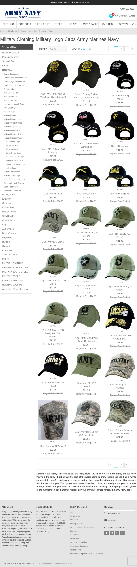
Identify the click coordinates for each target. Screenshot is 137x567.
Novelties (107, 24)
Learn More (85, 2)
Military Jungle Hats (12, 172)
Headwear (12, 31)
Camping (6, 203)
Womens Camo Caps (13, 190)
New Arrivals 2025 (11, 53)
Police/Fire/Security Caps (14, 179)
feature (5, 259)
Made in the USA (10, 57)
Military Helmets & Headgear (16, 134)
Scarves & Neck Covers (14, 183)
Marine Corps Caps (12, 112)
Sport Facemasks (11, 187)
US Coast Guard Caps (14, 157)
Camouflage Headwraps (14, 85)
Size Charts (75, 538)
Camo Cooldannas (11, 74)
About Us (74, 520)
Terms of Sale (76, 516)
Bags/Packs (8, 237)
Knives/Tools (8, 207)
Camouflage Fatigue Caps (15, 81)
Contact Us (74, 535)
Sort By (43, 49)
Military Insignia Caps (29, 31)
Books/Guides (9, 233)
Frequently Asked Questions (82, 527)
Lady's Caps (10, 168)
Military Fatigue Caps (13, 127)
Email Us (112, 520)
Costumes (7, 250)
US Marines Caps (12, 142)
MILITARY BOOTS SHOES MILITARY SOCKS (15, 274)
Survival (123, 24)
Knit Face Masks (11, 96)
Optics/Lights (8, 220)
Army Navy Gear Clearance (15, 289)
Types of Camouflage (79, 542)
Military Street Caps (12, 175)
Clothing (8, 24)
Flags (73, 24)
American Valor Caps (14, 160)
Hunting (6, 242)
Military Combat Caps (13, 123)
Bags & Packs (90, 24)
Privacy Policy (76, 523)
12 (79, 49)
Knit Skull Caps (10, 108)
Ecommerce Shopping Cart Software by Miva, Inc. (53, 563)
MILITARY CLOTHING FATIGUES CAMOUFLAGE (15, 265)
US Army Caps (11, 145)
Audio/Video (8, 229)
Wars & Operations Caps (15, 164)
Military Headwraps (12, 130)
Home (2, 31)
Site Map (73, 531)
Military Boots (8, 194)
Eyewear (6, 199)
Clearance (7, 246)
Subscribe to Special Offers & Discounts (86, 553)
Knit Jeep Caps (10, 100)
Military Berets (10, 115)
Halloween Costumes (79, 546)
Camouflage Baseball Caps (15, 78)
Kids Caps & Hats (11, 93)
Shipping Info (75, 550)
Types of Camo (9, 255)
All (90, 49)
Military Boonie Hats (12, 119)
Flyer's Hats (9, 89)
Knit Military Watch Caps (14, 104)
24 (84, 49)
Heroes (57, 24)
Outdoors (24, 24)
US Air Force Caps (13, 153)
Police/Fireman (9, 212)
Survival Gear (8, 61)
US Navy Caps (11, 149)
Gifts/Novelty (8, 216)
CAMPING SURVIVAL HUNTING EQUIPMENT (13, 282)
